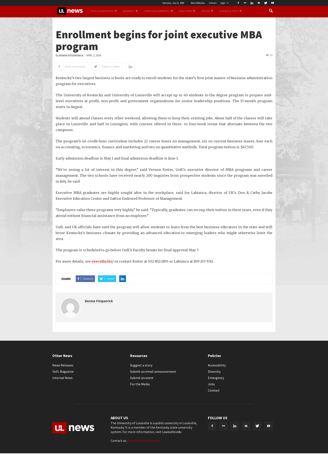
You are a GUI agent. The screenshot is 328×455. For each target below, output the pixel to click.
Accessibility (217, 365)
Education (187, 11)
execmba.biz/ (103, 261)
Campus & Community (158, 11)
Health (207, 11)
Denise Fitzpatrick (71, 55)
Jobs (211, 384)
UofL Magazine (63, 371)
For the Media (140, 384)
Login (224, 2)
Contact (213, 2)
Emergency (216, 378)
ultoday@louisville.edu (143, 440)
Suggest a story (141, 365)
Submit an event (142, 378)
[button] (271, 11)
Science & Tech (230, 11)
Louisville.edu (171, 432)
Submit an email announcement (153, 371)
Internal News (62, 378)
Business (130, 11)
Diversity (214, 371)
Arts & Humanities (104, 11)
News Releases (198, 2)
